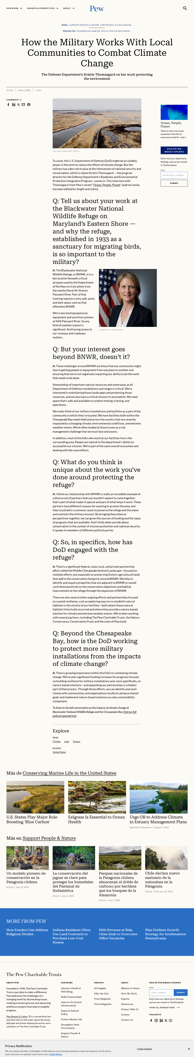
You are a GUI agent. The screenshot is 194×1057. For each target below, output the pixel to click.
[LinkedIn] (161, 1020)
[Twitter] (165, 1020)
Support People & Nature (49, 838)
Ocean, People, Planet (106, 185)
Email (163, 170)
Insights (99, 982)
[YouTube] (170, 1020)
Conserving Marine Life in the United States (69, 773)
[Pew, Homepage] (97, 8)
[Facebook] (151, 1020)
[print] (29, 105)
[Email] (174, 175)
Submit (174, 183)
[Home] (33, 974)
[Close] (188, 1051)
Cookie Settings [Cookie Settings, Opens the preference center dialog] (144, 1051)
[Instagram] (156, 1020)
